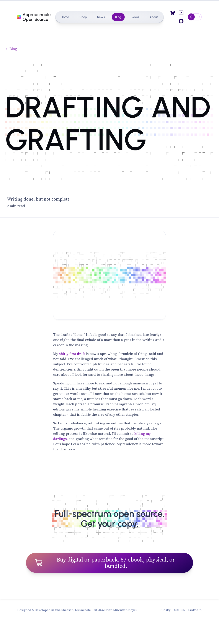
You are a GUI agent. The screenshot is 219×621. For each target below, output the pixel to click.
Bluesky (164, 610)
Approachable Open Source (33, 17)
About (153, 17)
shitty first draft (72, 353)
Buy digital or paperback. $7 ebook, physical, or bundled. (105, 563)
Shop (83, 17)
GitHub (179, 610)
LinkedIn (195, 610)
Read (135, 17)
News (101, 17)
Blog (118, 17)
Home (65, 17)
